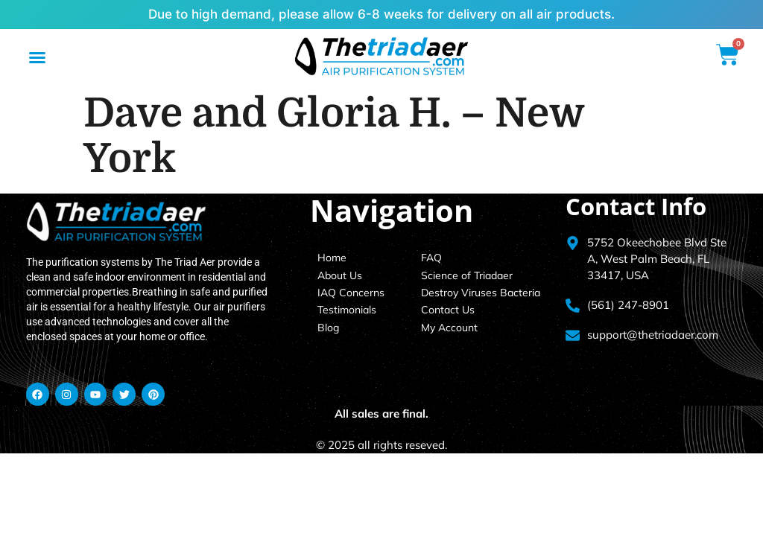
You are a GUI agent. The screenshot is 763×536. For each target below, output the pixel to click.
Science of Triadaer (467, 275)
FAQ (431, 257)
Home (331, 257)
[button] (37, 57)
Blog (328, 327)
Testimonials (346, 309)
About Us (339, 275)
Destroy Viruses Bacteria (480, 292)
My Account (449, 327)
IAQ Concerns (350, 292)
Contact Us (448, 309)
